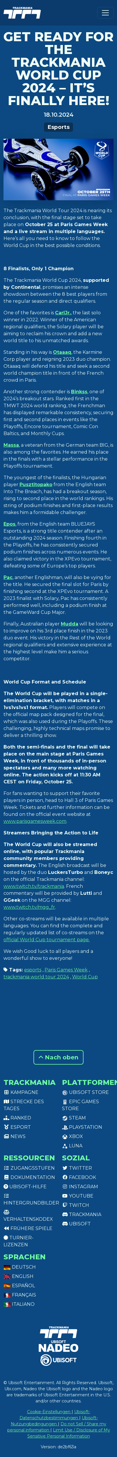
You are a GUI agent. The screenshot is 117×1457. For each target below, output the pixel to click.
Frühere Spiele (27, 1228)
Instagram (80, 1186)
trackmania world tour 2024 (36, 977)
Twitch (75, 1205)
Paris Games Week (66, 970)
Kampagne (20, 1092)
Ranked (17, 1118)
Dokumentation (29, 1177)
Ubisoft (76, 1224)
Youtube (77, 1196)
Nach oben (58, 1057)
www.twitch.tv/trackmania (33, 886)
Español (19, 1285)
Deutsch (19, 1267)
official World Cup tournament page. (46, 939)
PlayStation (82, 1127)
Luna (72, 1145)
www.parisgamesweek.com (34, 821)
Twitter (77, 1168)
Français (19, 1295)
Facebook (79, 1177)
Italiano (19, 1304)
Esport (17, 1127)
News (14, 1136)
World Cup (85, 977)
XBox (72, 1136)
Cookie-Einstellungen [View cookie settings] (49, 1411)
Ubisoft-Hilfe (25, 1186)
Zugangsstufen (29, 1168)
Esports (58, 127)
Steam (74, 1118)
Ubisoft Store (85, 1092)
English (18, 1276)
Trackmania (81, 1214)
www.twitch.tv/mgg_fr (29, 907)
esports (32, 970)
